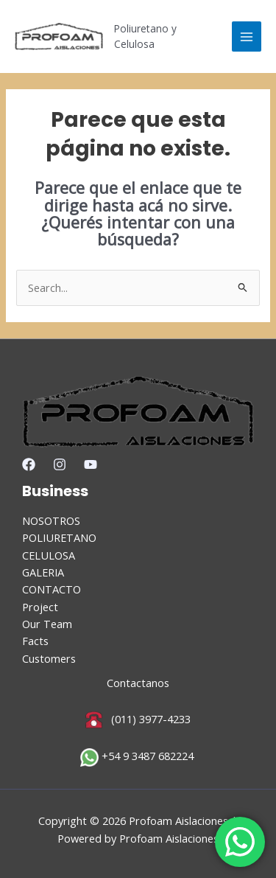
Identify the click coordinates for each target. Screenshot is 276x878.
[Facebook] (28, 464)
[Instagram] (59, 464)
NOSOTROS (51, 520)
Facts (35, 640)
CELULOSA (48, 555)
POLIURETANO (59, 537)
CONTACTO (51, 589)
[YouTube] (90, 464)
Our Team (47, 623)
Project (40, 606)
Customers (49, 658)
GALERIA (43, 572)
